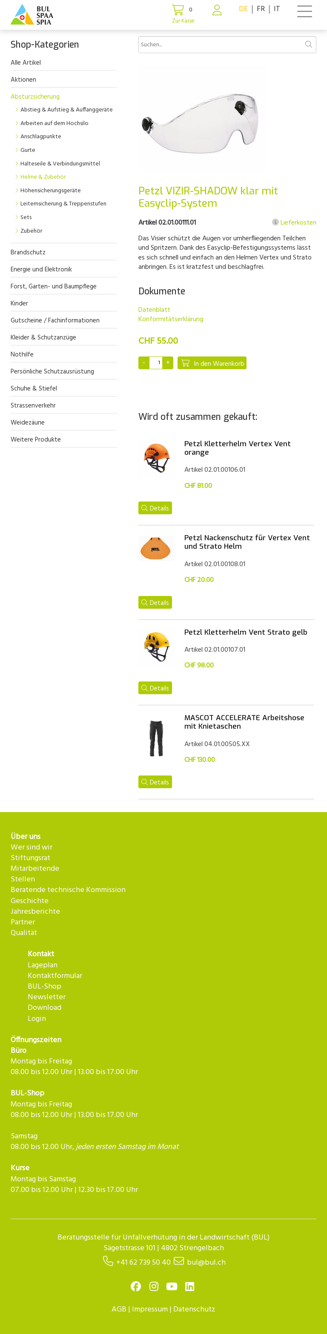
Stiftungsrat (30, 858)
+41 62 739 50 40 (143, 1263)
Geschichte (30, 901)
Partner (23, 922)
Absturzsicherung (35, 97)
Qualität (24, 933)
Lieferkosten (294, 223)
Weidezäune (28, 423)
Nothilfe (22, 355)
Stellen (23, 879)
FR (261, 9)
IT (277, 9)
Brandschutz (28, 253)
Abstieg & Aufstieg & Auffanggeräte (66, 110)
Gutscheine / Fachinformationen (55, 321)
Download (44, 1008)
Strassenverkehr (33, 406)
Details (155, 509)
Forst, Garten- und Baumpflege (54, 287)
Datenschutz (194, 1309)
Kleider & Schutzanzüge (43, 338)
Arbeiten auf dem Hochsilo (54, 123)
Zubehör (31, 231)
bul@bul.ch (206, 1263)
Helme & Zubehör (43, 177)
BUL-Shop (44, 987)
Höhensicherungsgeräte (50, 191)
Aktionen (23, 80)
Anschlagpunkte (40, 137)
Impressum (150, 1309)
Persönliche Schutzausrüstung (52, 372)
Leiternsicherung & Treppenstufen (63, 204)
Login (37, 1019)
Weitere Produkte (36, 440)
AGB (119, 1309)
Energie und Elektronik (41, 270)
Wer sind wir (31, 847)
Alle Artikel (26, 63)
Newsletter (47, 997)
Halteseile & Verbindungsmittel (60, 164)
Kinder (19, 304)
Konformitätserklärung (171, 319)
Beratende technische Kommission (68, 890)
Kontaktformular (55, 976)
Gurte (27, 150)
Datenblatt (154, 310)
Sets (26, 217)
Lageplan (42, 965)
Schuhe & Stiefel (34, 389)
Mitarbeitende (35, 869)
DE (243, 9)
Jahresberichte (35, 912)
